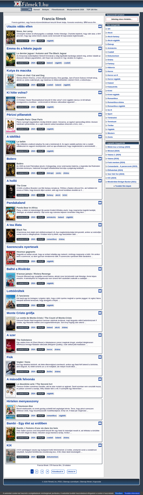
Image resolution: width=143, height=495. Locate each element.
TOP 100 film (92, 10)
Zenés (110, 137)
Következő (58, 472)
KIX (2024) (112, 178)
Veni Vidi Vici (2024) (116, 174)
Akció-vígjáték (114, 40)
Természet (112, 122)
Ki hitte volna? (17, 92)
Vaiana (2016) (113, 159)
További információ (132, 493)
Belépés (45, 10)
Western (111, 133)
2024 (33, 41)
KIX (9, 445)
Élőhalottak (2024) (115, 170)
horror (49, 349)
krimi (65, 195)
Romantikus (113, 98)
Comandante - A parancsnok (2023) (122, 166)
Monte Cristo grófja (20, 313)
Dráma (110, 60)
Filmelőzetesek (58, 10)
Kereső (37, 10)
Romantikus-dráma (116, 102)
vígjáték (50, 41)
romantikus (52, 239)
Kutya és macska (19, 70)
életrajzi (50, 173)
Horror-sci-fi (113, 75)
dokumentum (52, 457)
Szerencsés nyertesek (22, 246)
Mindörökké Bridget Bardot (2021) (122, 182)
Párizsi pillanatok (19, 114)
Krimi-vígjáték (113, 95)
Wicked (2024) (113, 151)
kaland (50, 63)
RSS (60, 482)
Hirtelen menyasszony (23, 401)
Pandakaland (16, 202)
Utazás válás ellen (19, 26)
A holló (12, 180)
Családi (111, 52)
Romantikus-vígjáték (116, 106)
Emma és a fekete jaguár (24, 48)
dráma (66, 173)
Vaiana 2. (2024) (114, 155)
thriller (49, 371)
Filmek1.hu (52, 482)
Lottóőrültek (15, 291)
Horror (110, 71)
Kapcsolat (97, 482)
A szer (11, 335)
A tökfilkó (13, 136)
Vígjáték (111, 129)
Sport (110, 114)
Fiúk (10, 357)
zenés (58, 173)
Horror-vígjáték (114, 79)
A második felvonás (21, 379)
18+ (109, 29)
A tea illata (14, 224)
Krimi (110, 91)
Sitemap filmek (86, 482)
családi (67, 63)
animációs (51, 217)
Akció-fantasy (113, 37)
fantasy (50, 195)
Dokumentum (113, 56)
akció (58, 195)
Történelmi (112, 118)
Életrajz (111, 44)
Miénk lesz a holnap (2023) (119, 147)
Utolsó (72, 472)
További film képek (123, 186)
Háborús (111, 67)
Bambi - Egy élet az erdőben (27, 423)
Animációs (112, 48)
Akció (110, 33)
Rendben (119, 493)
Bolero (11, 158)
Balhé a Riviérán (18, 269)
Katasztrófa (112, 87)
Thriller (111, 125)
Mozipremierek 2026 (75, 10)
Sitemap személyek (71, 482)
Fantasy (111, 64)
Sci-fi (110, 110)
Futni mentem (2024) (116, 162)
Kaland (111, 83)
